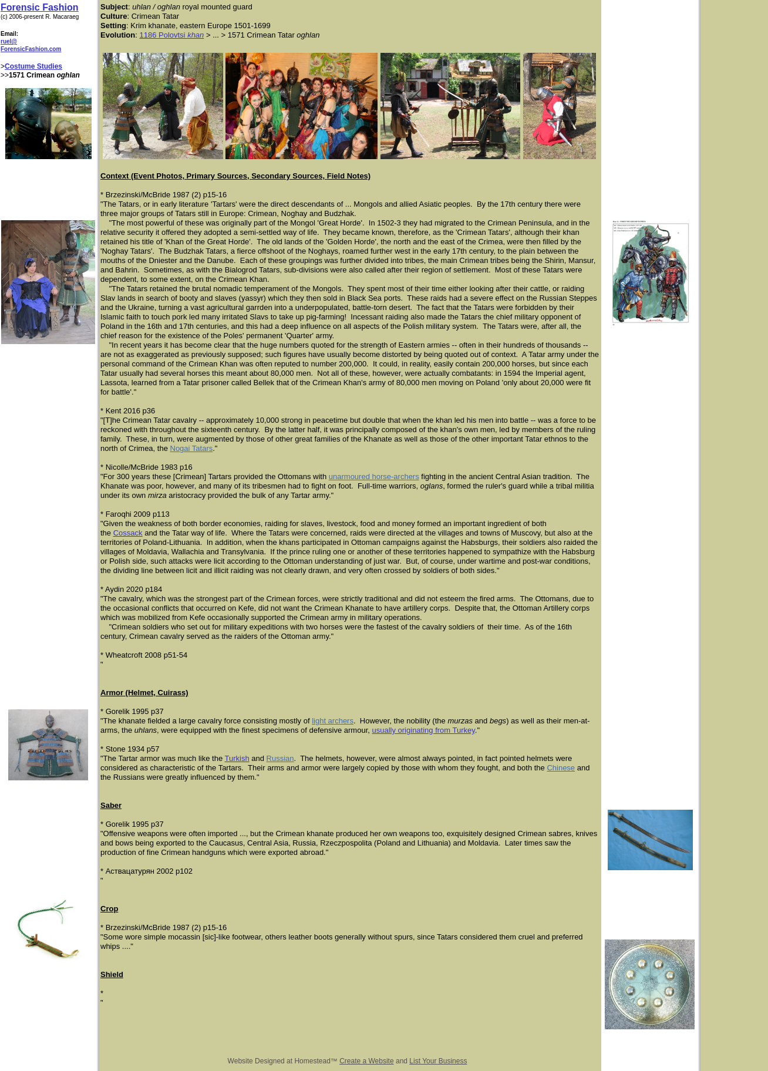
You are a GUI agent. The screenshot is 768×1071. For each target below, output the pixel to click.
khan (195, 35)
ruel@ (9, 41)
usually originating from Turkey (423, 730)
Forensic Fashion (39, 7)
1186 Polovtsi (163, 35)
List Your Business (438, 1061)
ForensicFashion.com (31, 49)
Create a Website (366, 1061)
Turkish (237, 758)
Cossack (128, 532)
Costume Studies (33, 66)
